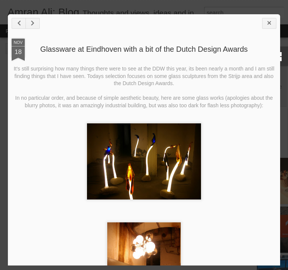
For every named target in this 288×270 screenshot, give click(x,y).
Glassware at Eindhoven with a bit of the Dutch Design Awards (144, 49)
